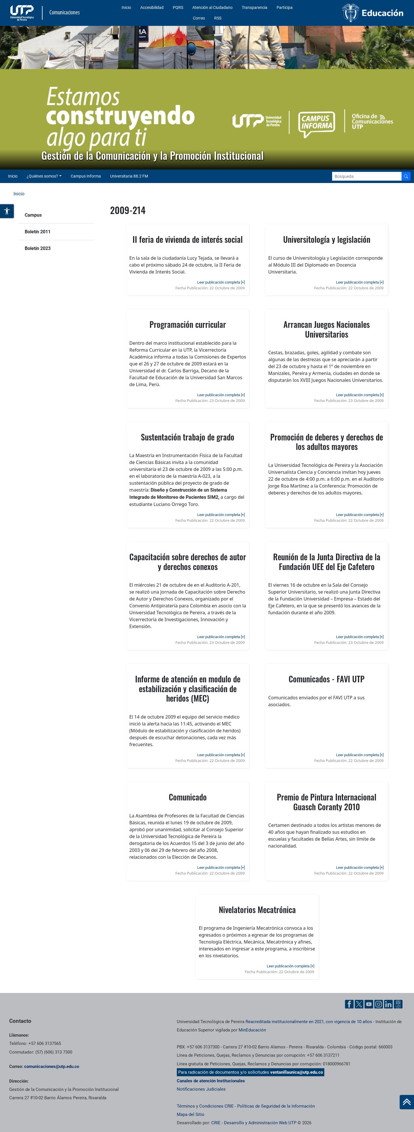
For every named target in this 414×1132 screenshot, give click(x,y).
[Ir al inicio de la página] (406, 1102)
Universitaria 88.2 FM (129, 176)
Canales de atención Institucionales (211, 1080)
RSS (217, 18)
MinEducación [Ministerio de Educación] (252, 1030)
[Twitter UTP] (359, 1004)
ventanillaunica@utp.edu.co (296, 1072)
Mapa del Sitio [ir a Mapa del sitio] (190, 1114)
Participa (285, 7)
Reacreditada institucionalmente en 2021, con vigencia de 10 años (309, 1021)
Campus (33, 215)
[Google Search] (367, 176)
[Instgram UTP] (378, 1004)
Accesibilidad (152, 7)
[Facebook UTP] (349, 1004)
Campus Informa (86, 176)
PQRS (178, 7)
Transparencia (254, 7)
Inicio (126, 7)
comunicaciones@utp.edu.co (51, 1066)
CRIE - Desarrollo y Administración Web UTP (253, 1122)
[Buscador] (406, 176)
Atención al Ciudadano (212, 7)
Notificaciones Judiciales (201, 1089)
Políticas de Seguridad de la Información (276, 1106)
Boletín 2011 (38, 231)
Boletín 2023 (38, 248)
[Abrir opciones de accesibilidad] (7, 211)
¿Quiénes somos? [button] (42, 176)
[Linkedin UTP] (388, 1004)
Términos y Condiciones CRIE (205, 1106)
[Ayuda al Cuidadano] (398, 1004)
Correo (199, 18)
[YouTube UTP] (369, 1004)
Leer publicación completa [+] (221, 282)
